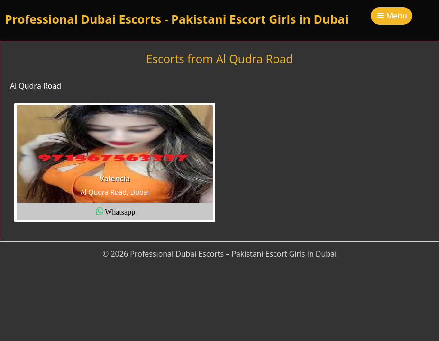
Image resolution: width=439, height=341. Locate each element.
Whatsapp (120, 211)
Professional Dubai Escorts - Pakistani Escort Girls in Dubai (176, 19)
